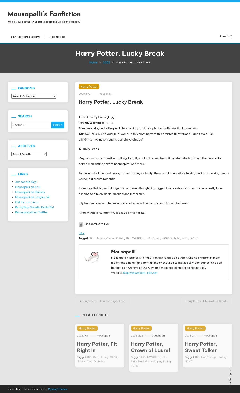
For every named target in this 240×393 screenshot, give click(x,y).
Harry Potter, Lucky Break (111, 102)
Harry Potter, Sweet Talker (201, 350)
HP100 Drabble (170, 238)
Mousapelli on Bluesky (30, 192)
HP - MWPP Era (135, 238)
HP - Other (153, 238)
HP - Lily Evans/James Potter (106, 238)
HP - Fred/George (205, 360)
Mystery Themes (58, 388)
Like (81, 233)
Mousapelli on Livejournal (32, 197)
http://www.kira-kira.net (140, 272)
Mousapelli (105, 93)
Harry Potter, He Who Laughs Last (103, 300)
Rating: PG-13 (190, 238)
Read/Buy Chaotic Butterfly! (34, 207)
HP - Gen (92, 360)
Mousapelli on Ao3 (27, 187)
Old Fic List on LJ (26, 202)
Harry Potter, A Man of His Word (205, 300)
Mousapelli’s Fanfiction (44, 14)
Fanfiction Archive (25, 37)
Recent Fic (57, 37)
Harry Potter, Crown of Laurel (150, 350)
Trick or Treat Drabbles (91, 364)
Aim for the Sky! (26, 181)
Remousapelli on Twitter (31, 212)
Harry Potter (89, 86)
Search (226, 36)
